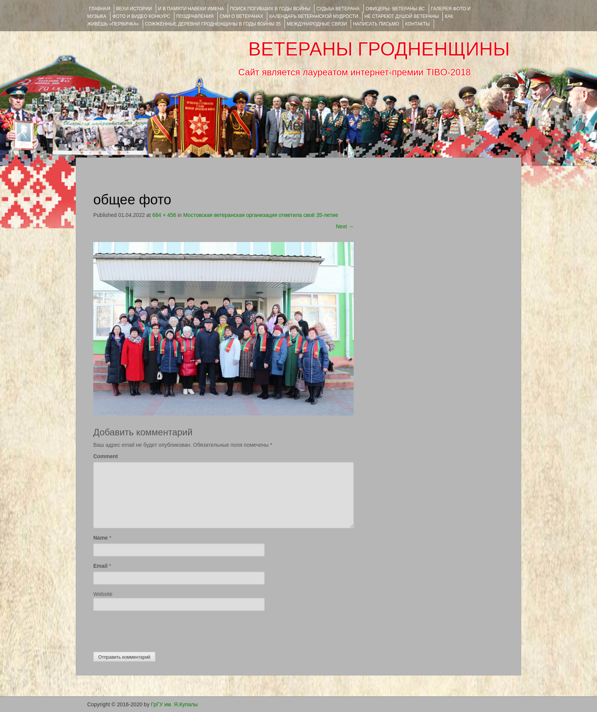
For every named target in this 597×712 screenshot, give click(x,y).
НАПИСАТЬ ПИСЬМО (376, 24)
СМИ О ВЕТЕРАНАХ (241, 16)
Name (100, 538)
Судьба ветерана (338, 8)
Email (100, 566)
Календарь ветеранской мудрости (313, 16)
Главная (99, 8)
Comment (105, 456)
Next (345, 226)
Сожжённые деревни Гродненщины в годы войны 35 (213, 24)
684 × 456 (164, 215)
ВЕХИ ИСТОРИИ (134, 8)
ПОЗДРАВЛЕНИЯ (195, 16)
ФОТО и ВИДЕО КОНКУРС (141, 16)
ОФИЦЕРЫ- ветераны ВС (395, 8)
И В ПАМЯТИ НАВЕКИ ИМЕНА (191, 8)
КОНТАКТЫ (417, 24)
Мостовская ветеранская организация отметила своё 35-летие (260, 215)
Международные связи (317, 24)
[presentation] (151, 629)
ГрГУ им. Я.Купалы (174, 704)
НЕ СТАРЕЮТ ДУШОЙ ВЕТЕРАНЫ (401, 16)
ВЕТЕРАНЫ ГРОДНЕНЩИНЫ (379, 49)
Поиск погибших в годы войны (270, 8)
